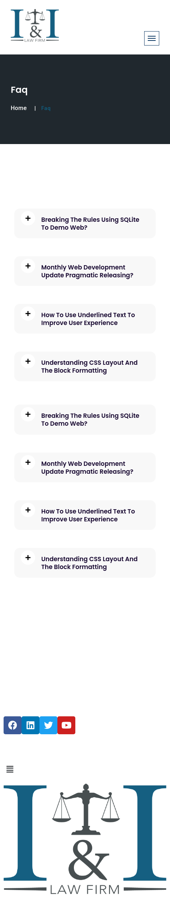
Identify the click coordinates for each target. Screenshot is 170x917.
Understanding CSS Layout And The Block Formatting (89, 366)
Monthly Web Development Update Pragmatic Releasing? (87, 271)
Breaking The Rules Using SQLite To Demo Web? (90, 223)
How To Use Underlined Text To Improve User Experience (88, 319)
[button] (85, 769)
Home (19, 108)
